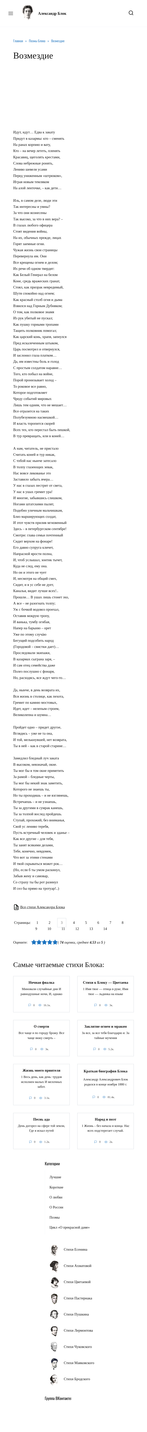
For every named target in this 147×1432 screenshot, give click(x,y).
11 (63, 929)
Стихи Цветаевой (77, 1282)
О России (56, 1207)
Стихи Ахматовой (77, 1266)
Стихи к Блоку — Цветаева (105, 982)
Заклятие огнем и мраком (105, 1026)
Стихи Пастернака (78, 1298)
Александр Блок (52, 13)
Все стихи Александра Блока (42, 907)
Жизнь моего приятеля (41, 1070)
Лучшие (55, 1177)
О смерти (41, 1026)
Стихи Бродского (77, 1379)
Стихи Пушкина (76, 1314)
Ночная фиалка (41, 982)
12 (77, 929)
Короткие (56, 1187)
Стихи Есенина (75, 1249)
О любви (55, 1197)
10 (49, 929)
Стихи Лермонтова (78, 1330)
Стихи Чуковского (78, 1347)
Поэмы (54, 1217)
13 (91, 929)
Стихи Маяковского (79, 1363)
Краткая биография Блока (105, 1071)
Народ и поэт (105, 1119)
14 (105, 929)
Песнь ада (41, 1119)
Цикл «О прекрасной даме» (69, 1227)
